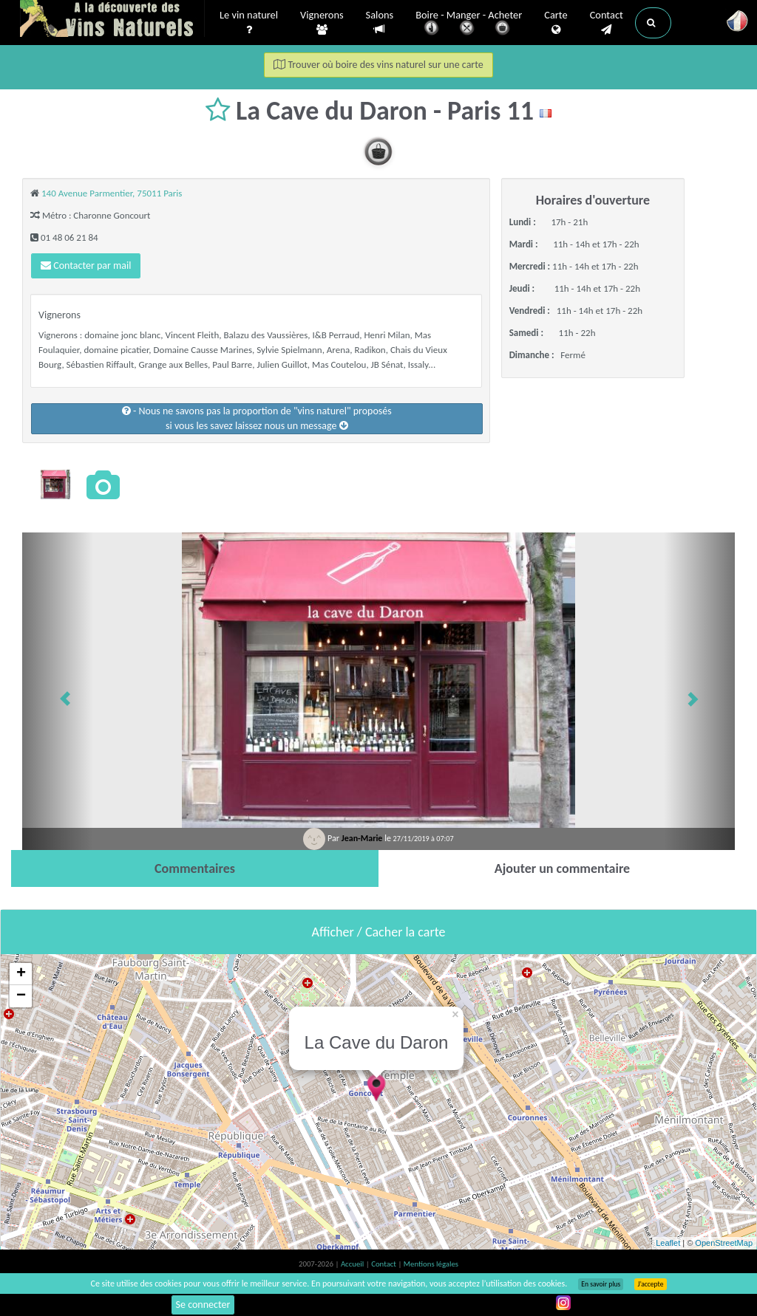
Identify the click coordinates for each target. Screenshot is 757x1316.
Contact (606, 23)
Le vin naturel (249, 23)
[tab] (194, 868)
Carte (555, 23)
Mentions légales (431, 1264)
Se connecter (203, 1304)
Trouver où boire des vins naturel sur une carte (378, 64)
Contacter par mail (86, 265)
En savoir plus (600, 1284)
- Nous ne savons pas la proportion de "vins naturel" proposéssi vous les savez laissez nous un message (257, 418)
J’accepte (650, 1284)
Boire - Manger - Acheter (468, 24)
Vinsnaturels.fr (112, 19)
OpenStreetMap (724, 1242)
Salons (380, 22)
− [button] (21, 996)
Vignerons (322, 23)
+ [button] (21, 974)
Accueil (353, 1264)
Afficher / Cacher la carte (379, 932)
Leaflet (668, 1242)
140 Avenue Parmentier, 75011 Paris (111, 193)
